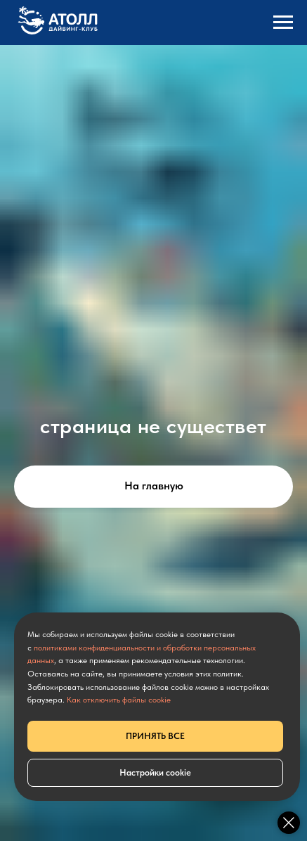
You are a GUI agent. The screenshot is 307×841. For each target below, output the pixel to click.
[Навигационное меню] (283, 22)
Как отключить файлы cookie (119, 700)
